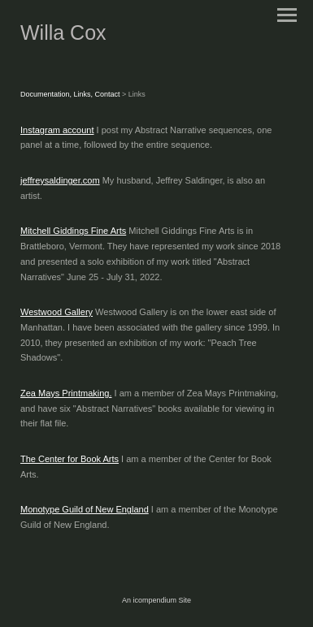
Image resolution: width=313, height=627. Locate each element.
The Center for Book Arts (69, 459)
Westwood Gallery (56, 312)
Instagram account (57, 130)
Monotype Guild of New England (84, 509)
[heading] (63, 36)
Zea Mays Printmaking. (65, 393)
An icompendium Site (156, 600)
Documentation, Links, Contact (71, 94)
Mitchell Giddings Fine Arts (73, 231)
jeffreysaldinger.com (60, 180)
